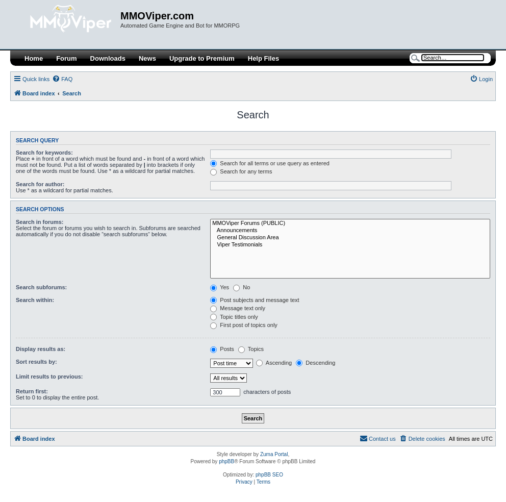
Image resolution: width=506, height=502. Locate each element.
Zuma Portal (274, 454)
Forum (66, 58)
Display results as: (40, 349)
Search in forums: (40, 222)
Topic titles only (234, 317)
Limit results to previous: (49, 376)
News (147, 58)
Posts (222, 349)
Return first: (32, 391)
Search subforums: (41, 287)
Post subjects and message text (254, 300)
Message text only (237, 308)
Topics (251, 349)
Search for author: (40, 184)
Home (33, 58)
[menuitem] (62, 79)
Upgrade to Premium (202, 58)
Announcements (350, 230)
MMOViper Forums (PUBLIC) (350, 223)
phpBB (226, 461)
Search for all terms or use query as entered (270, 163)
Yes (219, 287)
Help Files (263, 58)
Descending (315, 363)
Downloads (107, 58)
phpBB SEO (269, 475)
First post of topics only (243, 325)
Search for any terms (241, 171)
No (241, 287)
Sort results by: (36, 362)
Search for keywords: (44, 152)
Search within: (35, 300)
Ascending (274, 363)
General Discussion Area (350, 237)
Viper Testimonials (350, 244)
